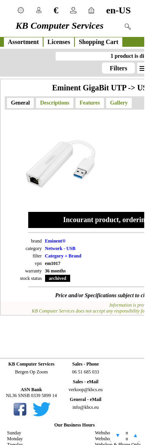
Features (90, 103)
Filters (118, 68)
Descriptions (54, 103)
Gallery (119, 103)
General (20, 103)
